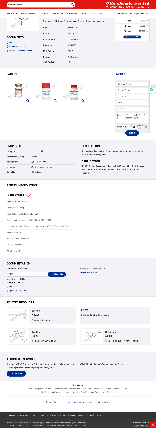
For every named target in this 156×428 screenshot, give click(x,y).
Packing (46, 57)
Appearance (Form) (15, 157)
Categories (11, 152)
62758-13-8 (72, 28)
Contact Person (124, 91)
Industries (72, 13)
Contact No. (123, 97)
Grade (46, 33)
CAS (45, 28)
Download (44, 13)
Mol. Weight (48, 51)
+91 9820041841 (120, 13)
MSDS (10, 42)
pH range (11, 168)
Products (12, 13)
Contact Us (96, 13)
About (84, 13)
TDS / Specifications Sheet (19, 51)
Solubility (11, 173)
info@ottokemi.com (140, 13)
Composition (12, 163)
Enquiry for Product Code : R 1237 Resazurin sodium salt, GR (132, 118)
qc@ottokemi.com (88, 273)
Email (120, 103)
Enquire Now (16, 376)
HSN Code (47, 45)
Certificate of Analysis (17, 47)
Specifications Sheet (17, 291)
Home (47, 404)
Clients (64, 415)
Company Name (125, 84)
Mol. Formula (49, 39)
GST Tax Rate (49, 62)
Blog (90, 415)
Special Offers (28, 13)
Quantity (121, 109)
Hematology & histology (41, 152)
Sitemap (98, 415)
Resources (45, 415)
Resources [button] (58, 13)
